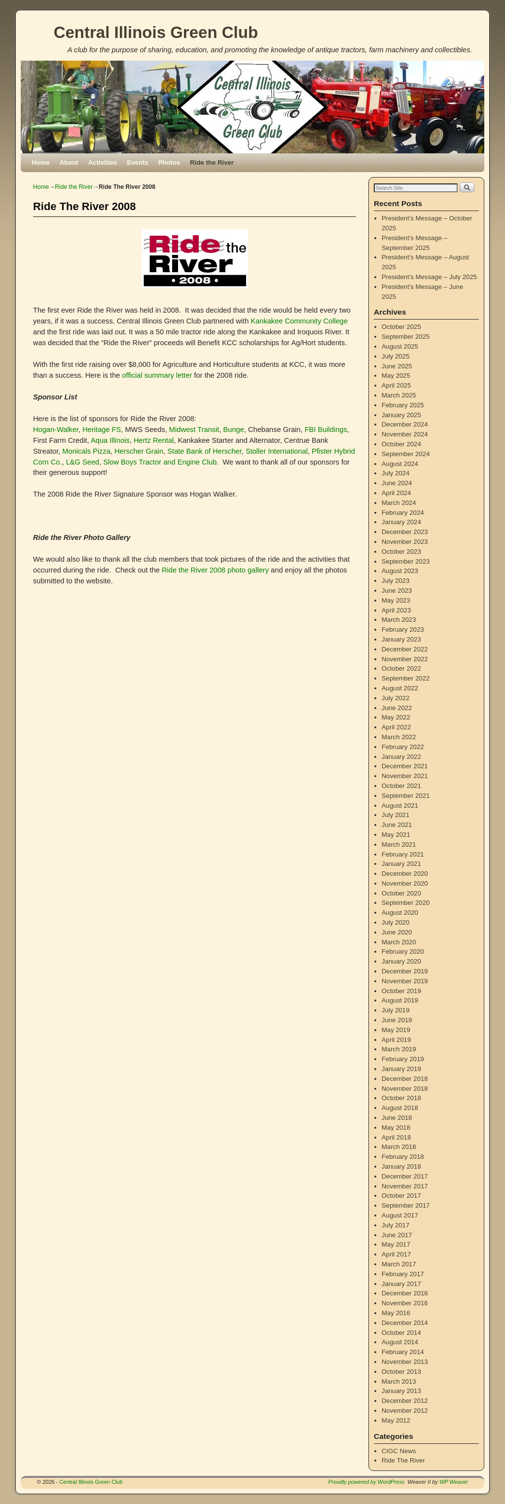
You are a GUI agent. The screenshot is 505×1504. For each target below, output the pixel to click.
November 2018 (405, 1088)
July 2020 (395, 922)
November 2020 (405, 883)
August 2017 (400, 1215)
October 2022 (401, 668)
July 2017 (395, 1225)
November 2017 (405, 1186)
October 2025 (401, 326)
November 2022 (405, 659)
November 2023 (405, 541)
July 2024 (395, 473)
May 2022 (396, 717)
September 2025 (406, 336)
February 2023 (403, 629)
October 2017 (401, 1195)
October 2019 (401, 991)
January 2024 (401, 522)
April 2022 (396, 727)
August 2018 (400, 1107)
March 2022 (399, 737)
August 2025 (400, 346)
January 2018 (401, 1166)
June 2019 (397, 1020)
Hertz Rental (154, 440)
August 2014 (400, 1342)
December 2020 (405, 873)
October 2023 (401, 551)
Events (137, 162)
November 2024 (405, 434)
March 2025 (399, 395)
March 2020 (399, 942)
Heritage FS (101, 429)
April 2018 (396, 1137)
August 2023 (400, 570)
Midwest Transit (194, 429)
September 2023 (406, 561)
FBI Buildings (326, 429)
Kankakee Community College (299, 321)
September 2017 (406, 1205)
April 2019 (396, 1039)
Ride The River (403, 1460)
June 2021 (397, 824)
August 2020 (400, 912)
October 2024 (401, 444)
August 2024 (400, 463)
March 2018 (399, 1146)
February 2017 (403, 1274)
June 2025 (397, 366)
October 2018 (401, 1098)
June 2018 (397, 1117)
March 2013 (399, 1381)
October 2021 (401, 785)
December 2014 (405, 1322)
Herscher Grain (138, 451)
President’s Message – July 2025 (429, 277)
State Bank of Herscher (204, 451)
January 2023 (401, 639)
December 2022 (405, 649)
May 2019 (396, 1030)
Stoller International (277, 451)
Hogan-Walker (55, 429)
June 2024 (397, 483)
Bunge (233, 429)
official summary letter (157, 375)
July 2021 (395, 815)
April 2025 (396, 385)
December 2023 (405, 532)
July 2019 (395, 1010)
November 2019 (405, 981)
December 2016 (405, 1293)
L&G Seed (82, 462)
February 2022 (403, 747)
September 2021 (406, 795)
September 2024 (406, 454)
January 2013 (401, 1391)
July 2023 (395, 580)
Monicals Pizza (86, 451)
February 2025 (403, 405)
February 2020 (403, 951)
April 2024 (396, 493)
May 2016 (396, 1313)
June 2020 (397, 932)
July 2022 (395, 698)
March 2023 (399, 619)
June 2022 (397, 708)
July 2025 (395, 356)
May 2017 (396, 1244)
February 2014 (403, 1352)
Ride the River (212, 162)
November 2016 (405, 1303)
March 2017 (399, 1264)
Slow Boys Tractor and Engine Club (159, 462)
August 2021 (400, 805)
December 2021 (405, 766)
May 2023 (396, 600)
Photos (169, 162)
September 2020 (406, 902)
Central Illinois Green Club (156, 32)
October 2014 (401, 1332)
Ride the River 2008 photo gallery (215, 570)
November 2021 (405, 776)
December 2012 (405, 1400)
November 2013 (405, 1361)
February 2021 (403, 854)
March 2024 (399, 502)
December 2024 (405, 424)
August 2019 (400, 1000)
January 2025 (401, 415)
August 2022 (400, 688)
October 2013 (401, 1371)
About (69, 162)
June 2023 (397, 590)
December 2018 (405, 1078)
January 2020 (401, 961)
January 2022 (401, 756)
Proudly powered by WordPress (366, 1482)
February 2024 (403, 512)
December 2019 (405, 971)
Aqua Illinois (110, 440)
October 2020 (401, 893)
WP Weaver (453, 1482)
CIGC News (399, 1451)
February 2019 (403, 1059)
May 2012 (396, 1420)
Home (41, 162)
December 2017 (405, 1176)
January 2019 (401, 1069)
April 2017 (396, 1254)
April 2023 (396, 610)
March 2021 (399, 844)
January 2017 (401, 1284)
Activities (102, 162)
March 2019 (399, 1049)
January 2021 (401, 863)
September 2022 (406, 678)
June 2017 (397, 1235)
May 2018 (396, 1127)
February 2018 (403, 1156)
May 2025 (396, 375)
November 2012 (405, 1410)
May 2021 (396, 834)
